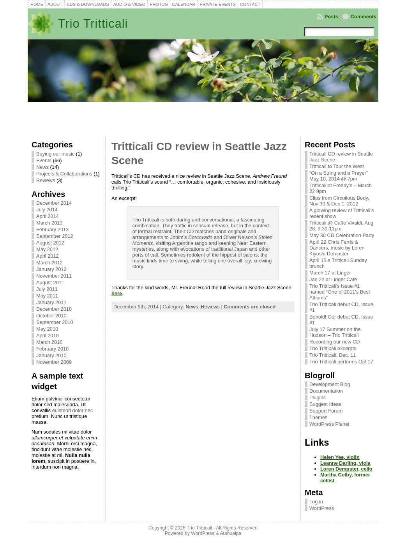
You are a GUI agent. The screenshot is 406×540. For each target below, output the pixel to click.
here (116, 293)
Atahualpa (230, 533)
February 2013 (52, 229)
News (42, 167)
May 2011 (47, 296)
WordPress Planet (329, 424)
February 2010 (52, 349)
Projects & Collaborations (64, 174)
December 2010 (54, 309)
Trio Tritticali (93, 23)
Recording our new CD (334, 342)
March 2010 (49, 342)
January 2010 (51, 355)
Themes (318, 417)
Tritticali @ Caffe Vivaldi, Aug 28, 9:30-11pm (341, 226)
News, (193, 307)
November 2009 (54, 362)
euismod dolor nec (72, 410)
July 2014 (47, 209)
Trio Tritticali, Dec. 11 (332, 355)
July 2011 (47, 289)
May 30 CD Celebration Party (341, 235)
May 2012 (47, 249)
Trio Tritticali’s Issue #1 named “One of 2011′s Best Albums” (339, 292)
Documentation (326, 391)
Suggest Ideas (325, 404)
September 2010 (54, 322)
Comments (363, 16)
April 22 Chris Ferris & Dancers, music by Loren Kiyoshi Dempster (337, 248)
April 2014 (47, 216)
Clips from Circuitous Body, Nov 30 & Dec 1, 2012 (339, 201)
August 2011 (50, 282)
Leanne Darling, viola (345, 463)
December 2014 (54, 203)
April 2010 (47, 335)
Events (43, 160)
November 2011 (54, 276)
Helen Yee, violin (340, 457)
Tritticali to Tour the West (336, 166)
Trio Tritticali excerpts (332, 348)
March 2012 (49, 263)
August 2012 (50, 243)
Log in (316, 502)
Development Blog (329, 384)
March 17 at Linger (330, 273)
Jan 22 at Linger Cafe (333, 279)
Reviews (45, 180)
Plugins (317, 397)
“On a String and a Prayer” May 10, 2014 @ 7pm (338, 176)
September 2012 (54, 236)
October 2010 (51, 316)
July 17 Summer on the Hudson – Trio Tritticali (335, 332)
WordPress (321, 508)
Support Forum (325, 411)
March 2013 (49, 223)
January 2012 (51, 269)
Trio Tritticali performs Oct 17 (341, 362)
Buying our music (55, 154)
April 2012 (47, 256)
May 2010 (47, 329)
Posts (331, 16)
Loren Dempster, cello (346, 469)
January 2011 (51, 302)
